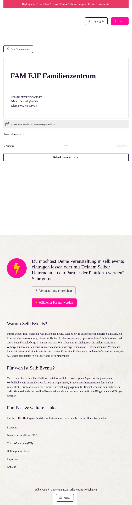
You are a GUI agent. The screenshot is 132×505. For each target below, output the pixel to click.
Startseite (12, 427)
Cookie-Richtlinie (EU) (20, 443)
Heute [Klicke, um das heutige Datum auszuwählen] (66, 145)
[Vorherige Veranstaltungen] (8, 146)
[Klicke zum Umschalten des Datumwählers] (13, 134)
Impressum (13, 459)
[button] (96, 21)
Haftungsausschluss (18, 451)
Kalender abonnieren (64, 157)
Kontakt (11, 466)
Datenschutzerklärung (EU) (22, 435)
